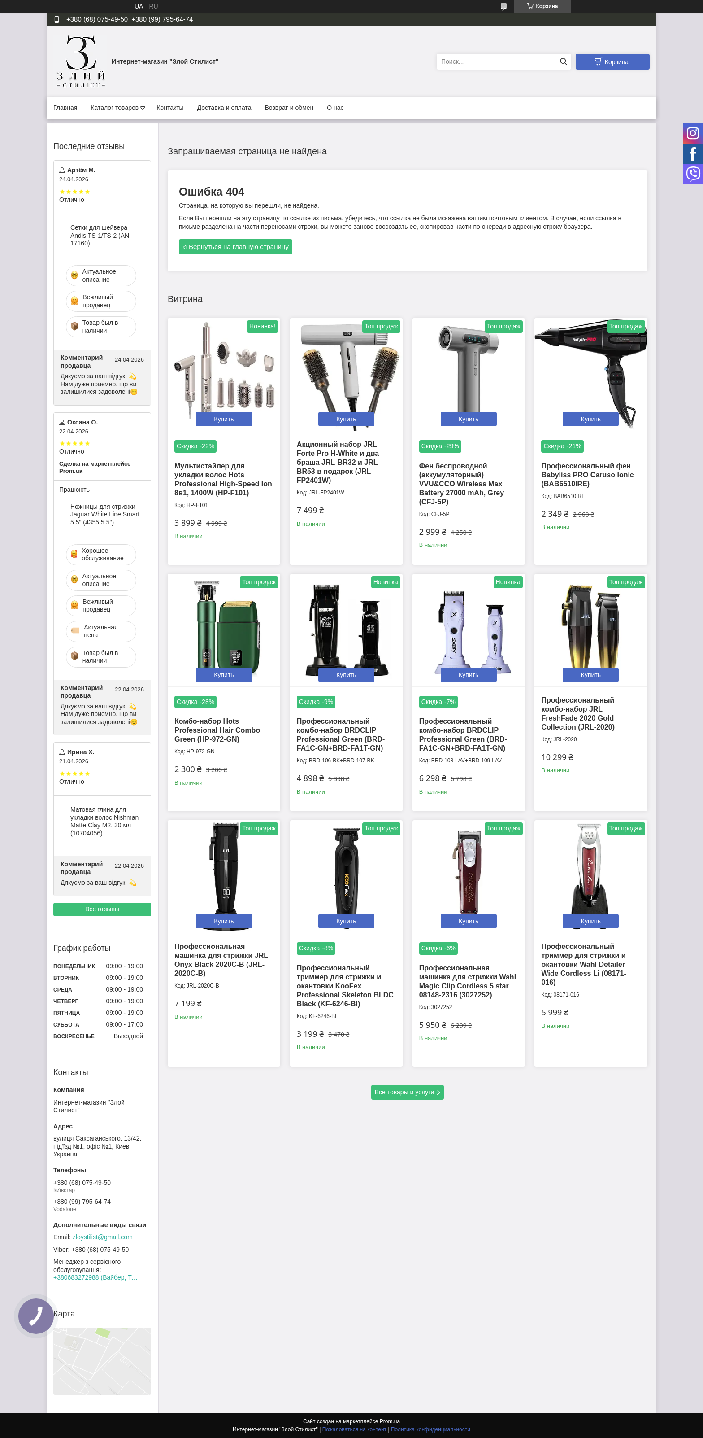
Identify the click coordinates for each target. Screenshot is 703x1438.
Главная (65, 107)
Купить (224, 419)
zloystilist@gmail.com (103, 1237)
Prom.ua (390, 1421)
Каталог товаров (115, 107)
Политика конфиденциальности (430, 1429)
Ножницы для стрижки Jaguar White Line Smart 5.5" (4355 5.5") (104, 514)
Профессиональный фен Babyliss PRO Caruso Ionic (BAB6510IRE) (587, 475)
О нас (335, 107)
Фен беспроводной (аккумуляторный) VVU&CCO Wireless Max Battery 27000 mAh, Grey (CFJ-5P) (461, 484)
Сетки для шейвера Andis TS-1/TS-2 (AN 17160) (99, 235)
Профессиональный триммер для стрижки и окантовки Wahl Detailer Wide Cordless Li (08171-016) (583, 964)
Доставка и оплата (224, 107)
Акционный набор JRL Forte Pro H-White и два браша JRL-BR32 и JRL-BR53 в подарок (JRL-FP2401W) (338, 462)
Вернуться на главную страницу (239, 246)
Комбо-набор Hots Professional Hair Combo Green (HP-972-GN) (217, 730)
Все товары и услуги (404, 1092)
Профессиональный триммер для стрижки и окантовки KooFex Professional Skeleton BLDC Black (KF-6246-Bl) (345, 986)
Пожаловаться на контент (354, 1429)
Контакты (169, 107)
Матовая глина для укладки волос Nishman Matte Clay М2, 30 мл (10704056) (104, 821)
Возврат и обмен (289, 107)
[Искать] (563, 62)
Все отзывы (102, 909)
